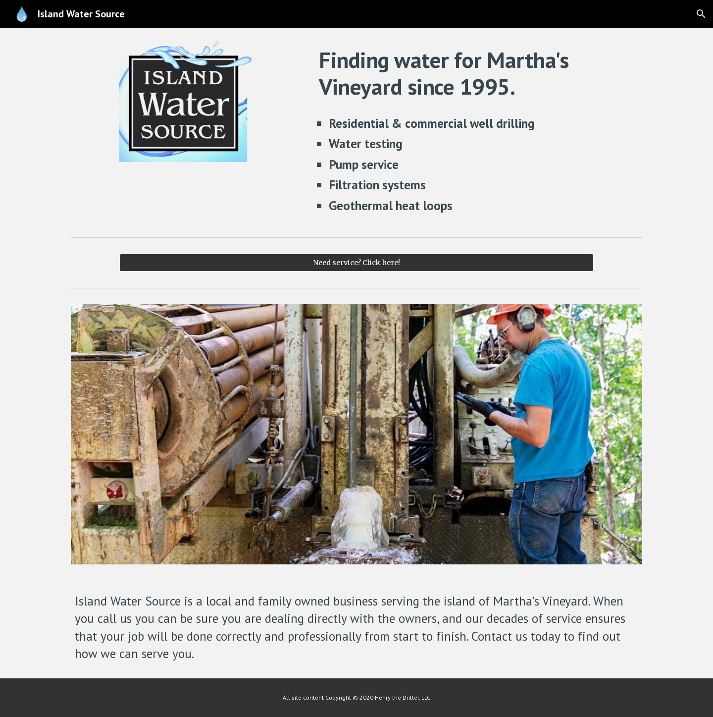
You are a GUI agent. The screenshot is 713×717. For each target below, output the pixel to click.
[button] (701, 14)
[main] (478, 74)
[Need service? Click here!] (356, 262)
